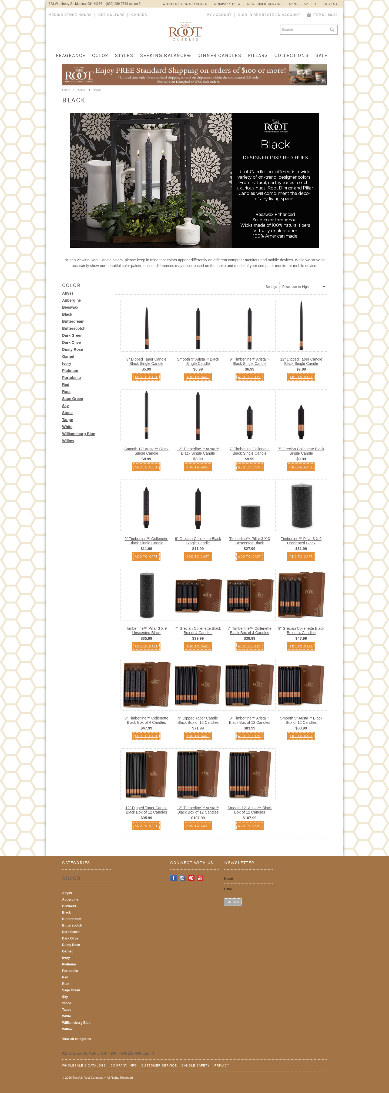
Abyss (67, 293)
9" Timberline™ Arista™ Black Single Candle (250, 361)
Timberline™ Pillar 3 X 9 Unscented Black (146, 630)
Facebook (173, 878)
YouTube (200, 878)
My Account (219, 15)
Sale (321, 55)
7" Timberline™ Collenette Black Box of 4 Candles (249, 630)
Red (65, 384)
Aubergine (71, 300)
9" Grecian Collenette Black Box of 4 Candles (301, 630)
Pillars (258, 55)
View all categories (76, 1039)
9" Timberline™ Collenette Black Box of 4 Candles (146, 720)
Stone (67, 413)
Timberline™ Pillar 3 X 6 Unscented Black (301, 540)
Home (66, 89)
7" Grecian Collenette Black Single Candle (301, 451)
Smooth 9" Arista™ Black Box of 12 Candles (301, 720)
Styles (124, 55)
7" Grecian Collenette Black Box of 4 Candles (198, 630)
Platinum (70, 370)
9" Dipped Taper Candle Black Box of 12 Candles (198, 720)
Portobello (71, 377)
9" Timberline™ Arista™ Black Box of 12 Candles (249, 720)
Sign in (245, 15)
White (67, 427)
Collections (291, 55)
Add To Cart (146, 377)
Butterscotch (73, 328)
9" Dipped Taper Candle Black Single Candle (146, 361)
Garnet (68, 356)
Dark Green (72, 335)
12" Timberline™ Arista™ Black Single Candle (198, 451)
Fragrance (71, 55)
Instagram (182, 878)
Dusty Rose (72, 349)
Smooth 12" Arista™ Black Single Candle (146, 451)
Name (228, 879)
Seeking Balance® (165, 55)
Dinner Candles (219, 55)
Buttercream (73, 321)
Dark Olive (71, 342)
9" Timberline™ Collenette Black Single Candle (146, 540)
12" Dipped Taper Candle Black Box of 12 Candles (146, 810)
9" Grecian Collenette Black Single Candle (198, 540)
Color (100, 55)
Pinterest (191, 878)
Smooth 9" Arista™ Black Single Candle (198, 361)
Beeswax (70, 307)
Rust (66, 391)
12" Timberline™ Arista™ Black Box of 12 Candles (198, 810)
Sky (65, 406)
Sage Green (72, 398)
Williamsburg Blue (78, 434)
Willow (68, 441)
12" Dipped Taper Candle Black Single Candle (301, 361)
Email (228, 889)
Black (67, 314)
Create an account (279, 15)
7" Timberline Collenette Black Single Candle (250, 451)
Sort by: (271, 287)
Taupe (67, 420)
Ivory (66, 363)
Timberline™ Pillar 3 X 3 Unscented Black (249, 540)
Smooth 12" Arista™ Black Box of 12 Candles (249, 810)
